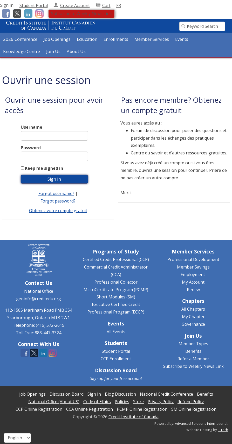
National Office (38, 291)
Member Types (193, 344)
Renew (193, 289)
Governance (193, 324)
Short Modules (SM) (116, 297)
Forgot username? (56, 193)
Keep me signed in (44, 168)
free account (131, 378)
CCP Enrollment (116, 359)
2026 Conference (20, 39)
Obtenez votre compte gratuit (58, 210)
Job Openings (57, 39)
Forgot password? (58, 201)
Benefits (193, 351)
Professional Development (193, 259)
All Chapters (193, 309)
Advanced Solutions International (201, 423)
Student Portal (116, 351)
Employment (193, 274)
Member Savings (193, 267)
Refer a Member (193, 359)
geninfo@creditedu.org (38, 299)
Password (31, 148)
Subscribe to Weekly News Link (81, 13)
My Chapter (193, 316)
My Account (193, 282)
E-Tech (223, 429)
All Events (116, 332)
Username (31, 127)
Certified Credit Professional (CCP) (116, 259)
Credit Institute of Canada (133, 417)
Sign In (6, 5)
